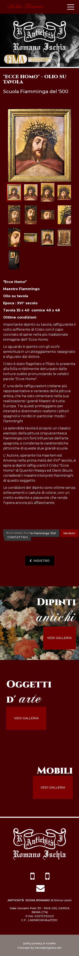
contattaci (17, 537)
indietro (39, 561)
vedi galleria (59, 638)
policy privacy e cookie (39, 943)
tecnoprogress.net (48, 947)
